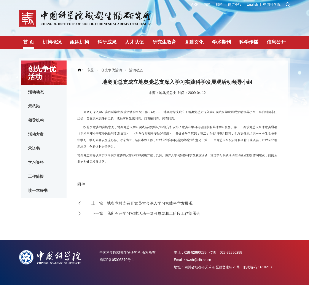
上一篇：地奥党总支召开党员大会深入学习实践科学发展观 (142, 203)
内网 (207, 4)
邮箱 (219, 4)
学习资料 (36, 162)
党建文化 (194, 42)
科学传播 (248, 42)
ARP (194, 4)
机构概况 (52, 42)
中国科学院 (271, 4)
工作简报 (36, 176)
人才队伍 (134, 42)
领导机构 (36, 120)
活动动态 (36, 92)
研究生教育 (164, 42)
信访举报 (235, 4)
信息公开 (276, 42)
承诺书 (34, 148)
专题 (90, 70)
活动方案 (36, 134)
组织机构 (79, 42)
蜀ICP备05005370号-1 (116, 260)
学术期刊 (221, 42)
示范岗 (34, 106)
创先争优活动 (111, 70)
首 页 (28, 42)
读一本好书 (38, 190)
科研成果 (106, 42)
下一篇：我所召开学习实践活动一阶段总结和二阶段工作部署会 (145, 213)
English (252, 4)
